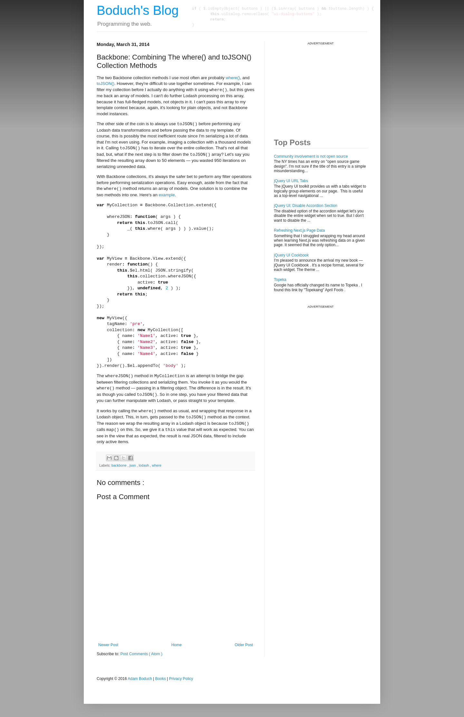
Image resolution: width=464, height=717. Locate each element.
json (133, 465)
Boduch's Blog (138, 10)
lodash (144, 465)
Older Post (244, 645)
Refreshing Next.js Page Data (299, 230)
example (167, 194)
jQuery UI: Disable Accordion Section (305, 205)
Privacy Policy (181, 678)
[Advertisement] (322, 85)
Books (160, 678)
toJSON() (105, 83)
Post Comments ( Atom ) (141, 654)
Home (176, 645)
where (156, 465)
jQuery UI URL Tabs (291, 181)
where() (233, 77)
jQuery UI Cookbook (291, 255)
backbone (119, 465)
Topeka (280, 279)
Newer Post (108, 645)
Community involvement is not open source (311, 156)
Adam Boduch (140, 678)
